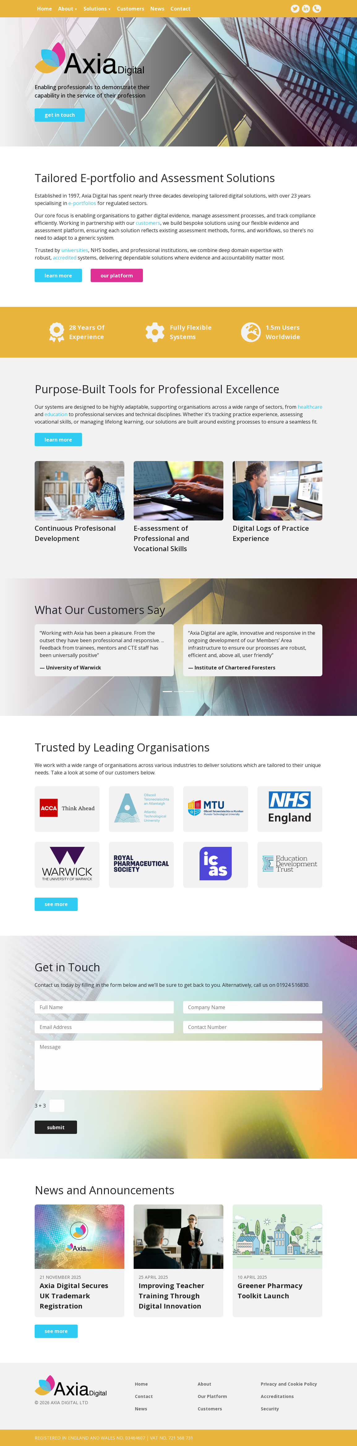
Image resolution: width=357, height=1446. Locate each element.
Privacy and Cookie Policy (289, 1384)
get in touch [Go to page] (60, 114)
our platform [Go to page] (117, 275)
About (65, 8)
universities (74, 250)
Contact (180, 8)
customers (148, 223)
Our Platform (212, 1396)
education (56, 414)
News (157, 8)
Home (44, 8)
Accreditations (277, 1396)
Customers (130, 8)
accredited (64, 257)
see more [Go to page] (56, 904)
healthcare (310, 406)
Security (270, 1409)
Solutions (95, 8)
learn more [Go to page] (58, 275)
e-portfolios (82, 203)
